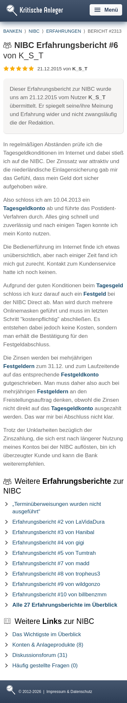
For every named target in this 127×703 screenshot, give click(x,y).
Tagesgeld (109, 285)
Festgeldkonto (80, 375)
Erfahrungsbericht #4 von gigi (48, 543)
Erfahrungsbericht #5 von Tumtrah (54, 553)
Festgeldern (18, 366)
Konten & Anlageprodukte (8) (47, 645)
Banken (12, 31)
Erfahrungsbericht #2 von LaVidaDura (58, 522)
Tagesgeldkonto (24, 208)
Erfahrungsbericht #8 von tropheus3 (56, 574)
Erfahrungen (63, 31)
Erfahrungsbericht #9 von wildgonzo (56, 584)
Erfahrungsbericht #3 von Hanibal (53, 532)
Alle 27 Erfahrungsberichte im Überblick (64, 605)
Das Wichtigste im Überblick (46, 634)
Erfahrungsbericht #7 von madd (50, 563)
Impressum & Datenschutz (69, 691)
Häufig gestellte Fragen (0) (45, 665)
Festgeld (94, 294)
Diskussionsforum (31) (39, 655)
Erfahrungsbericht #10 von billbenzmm (59, 594)
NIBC (34, 31)
